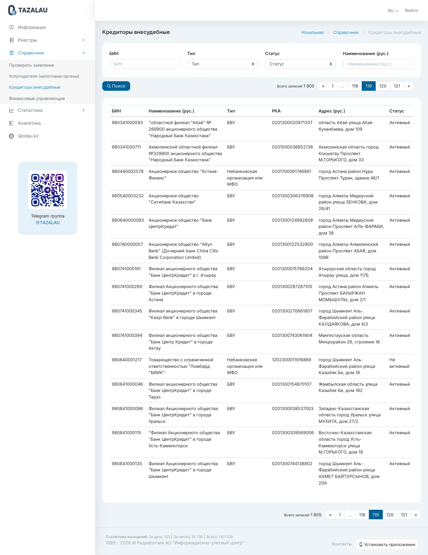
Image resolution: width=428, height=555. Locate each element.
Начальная (312, 32)
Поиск (116, 85)
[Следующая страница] (409, 86)
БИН (114, 53)
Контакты (342, 543)
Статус (272, 53)
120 (382, 85)
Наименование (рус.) (365, 53)
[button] (393, 10)
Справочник (346, 32)
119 (369, 85)
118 (355, 85)
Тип (191, 53)
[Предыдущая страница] (323, 86)
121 (397, 85)
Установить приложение (387, 544)
